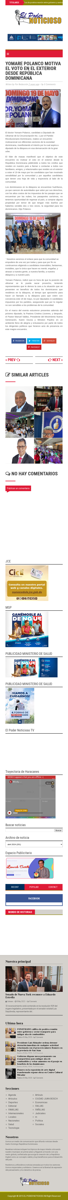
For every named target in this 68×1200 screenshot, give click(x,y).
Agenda (12, 1095)
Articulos (12, 1098)
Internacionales (16, 1113)
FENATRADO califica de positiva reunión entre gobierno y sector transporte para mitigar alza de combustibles (37, 1031)
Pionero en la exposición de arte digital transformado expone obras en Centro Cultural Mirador (39, 1072)
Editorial (12, 1106)
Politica (39, 1120)
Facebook (18, 341)
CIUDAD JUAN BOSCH (46, 1098)
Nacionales (13, 1120)
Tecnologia (13, 1128)
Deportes (13, 1102)
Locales (12, 1117)
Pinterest (34, 347)
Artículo (39, 1095)
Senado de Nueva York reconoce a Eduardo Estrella (30, 996)
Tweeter (34, 341)
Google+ (49, 341)
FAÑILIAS (40, 1109)
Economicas (41, 1102)
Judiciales (40, 1113)
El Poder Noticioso (34, 1196)
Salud (11, 1124)
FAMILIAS (13, 1109)
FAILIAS (39, 1106)
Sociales (39, 1124)
